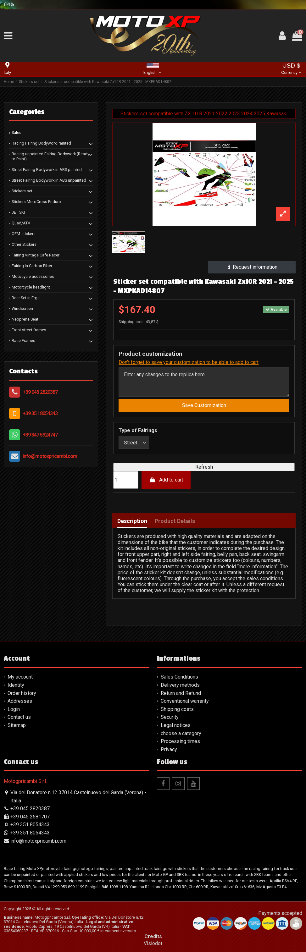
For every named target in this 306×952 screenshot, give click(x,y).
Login (14, 710)
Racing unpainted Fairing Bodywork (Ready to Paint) (50, 156)
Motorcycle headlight (31, 287)
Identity (16, 685)
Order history (22, 693)
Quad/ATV (21, 223)
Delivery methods (180, 685)
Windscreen (22, 308)
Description (132, 522)
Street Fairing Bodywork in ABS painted (47, 169)
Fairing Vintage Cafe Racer (35, 255)
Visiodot (153, 944)
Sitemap (17, 726)
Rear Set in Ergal (26, 297)
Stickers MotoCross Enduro (36, 201)
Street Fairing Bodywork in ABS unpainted (49, 180)
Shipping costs (177, 710)
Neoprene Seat (25, 319)
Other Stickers (24, 244)
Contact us (19, 718)
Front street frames (29, 329)
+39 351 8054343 (40, 413)
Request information (251, 267)
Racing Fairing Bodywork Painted (41, 143)
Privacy (169, 750)
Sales (16, 132)
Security (170, 718)
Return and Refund (181, 693)
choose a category (181, 734)
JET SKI (18, 212)
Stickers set (22, 191)
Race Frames (23, 340)
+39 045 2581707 (30, 817)
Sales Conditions (179, 677)
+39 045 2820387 (40, 392)
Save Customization (204, 405)
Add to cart (166, 480)
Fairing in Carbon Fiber (32, 265)
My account (20, 677)
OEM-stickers (24, 233)
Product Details (175, 522)
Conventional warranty (185, 701)
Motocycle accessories (33, 276)
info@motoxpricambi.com (50, 456)
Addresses (20, 701)
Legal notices (176, 726)
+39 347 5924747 (40, 435)
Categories (26, 112)
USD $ (291, 69)
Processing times (180, 742)
